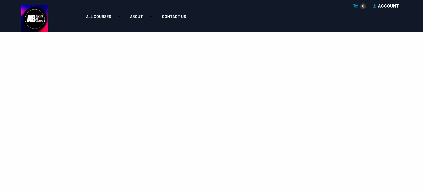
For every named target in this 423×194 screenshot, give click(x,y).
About (136, 17)
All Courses (98, 17)
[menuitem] (100, 17)
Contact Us (174, 17)
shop (359, 6)
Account (386, 6)
